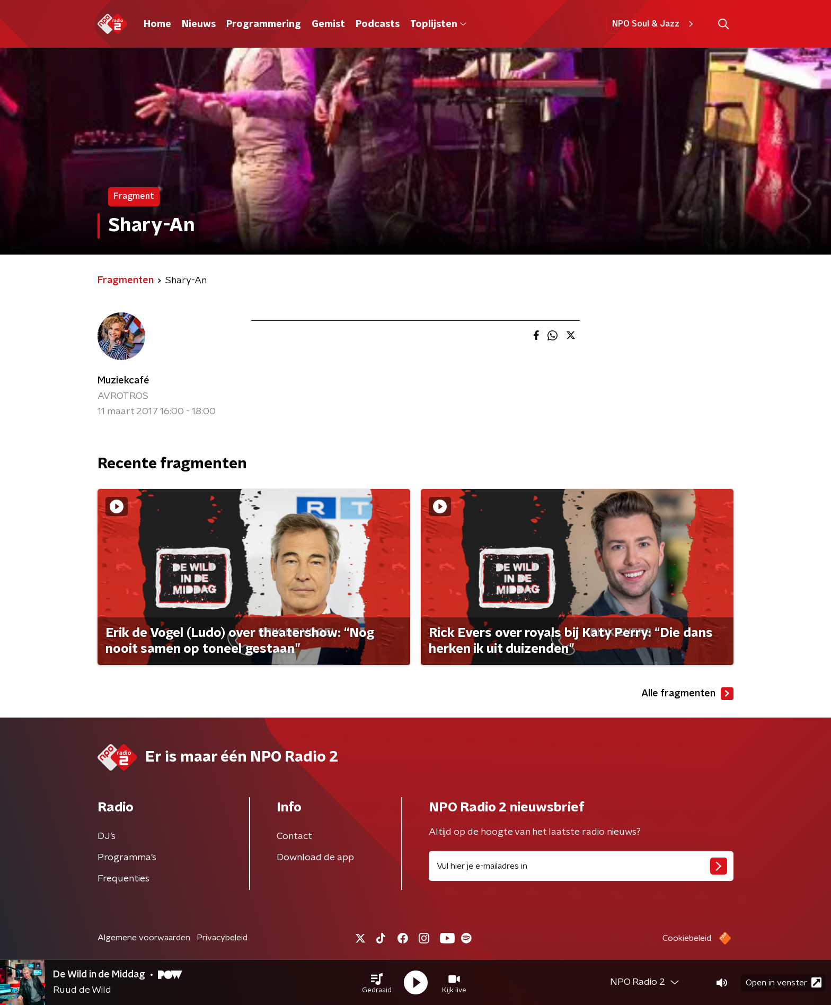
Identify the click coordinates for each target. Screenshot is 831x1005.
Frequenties (123, 879)
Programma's (127, 857)
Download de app (315, 857)
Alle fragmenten (687, 693)
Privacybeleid (222, 937)
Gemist (328, 24)
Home (157, 24)
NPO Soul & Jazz (654, 24)
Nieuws (199, 24)
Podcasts (378, 24)
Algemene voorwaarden (144, 937)
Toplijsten (438, 24)
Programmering (263, 24)
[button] (377, 983)
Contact (294, 836)
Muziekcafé (123, 381)
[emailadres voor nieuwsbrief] (581, 866)
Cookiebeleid (686, 938)
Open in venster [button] (783, 982)
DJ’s (107, 836)
